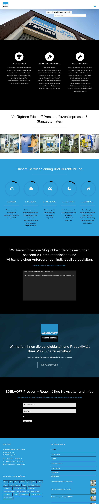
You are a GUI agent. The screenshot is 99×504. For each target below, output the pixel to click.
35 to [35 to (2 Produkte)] (5, 482)
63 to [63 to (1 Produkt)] (28, 482)
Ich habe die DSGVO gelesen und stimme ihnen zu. (41, 416)
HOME (54, 449)
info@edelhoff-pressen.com (16, 464)
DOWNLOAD (56, 454)
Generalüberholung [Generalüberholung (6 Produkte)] (9, 491)
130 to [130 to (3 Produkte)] (6, 485)
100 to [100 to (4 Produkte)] (40, 482)
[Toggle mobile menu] (95, 6)
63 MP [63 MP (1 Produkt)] (22, 482)
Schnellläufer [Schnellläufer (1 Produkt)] (25, 494)
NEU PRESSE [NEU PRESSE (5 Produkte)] (8, 494)
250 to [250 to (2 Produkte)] (24, 485)
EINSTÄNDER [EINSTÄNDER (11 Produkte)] (8, 488)
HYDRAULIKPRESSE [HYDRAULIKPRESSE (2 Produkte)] (23, 491)
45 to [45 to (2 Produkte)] (10, 482)
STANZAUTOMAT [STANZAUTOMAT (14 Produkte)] (36, 494)
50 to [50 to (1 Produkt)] (16, 482)
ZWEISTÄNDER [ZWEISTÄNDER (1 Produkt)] (8, 498)
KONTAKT (55, 473)
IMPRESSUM (56, 468)
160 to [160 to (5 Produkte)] (12, 485)
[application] (49, 286)
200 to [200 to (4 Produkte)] (18, 485)
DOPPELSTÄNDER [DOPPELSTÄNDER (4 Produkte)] (34, 485)
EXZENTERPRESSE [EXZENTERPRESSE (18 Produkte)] (19, 488)
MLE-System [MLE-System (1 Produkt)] (35, 491)
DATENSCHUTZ (57, 463)
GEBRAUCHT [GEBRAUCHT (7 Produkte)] (31, 488)
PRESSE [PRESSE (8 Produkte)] (16, 494)
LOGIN (54, 459)
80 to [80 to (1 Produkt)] (33, 482)
